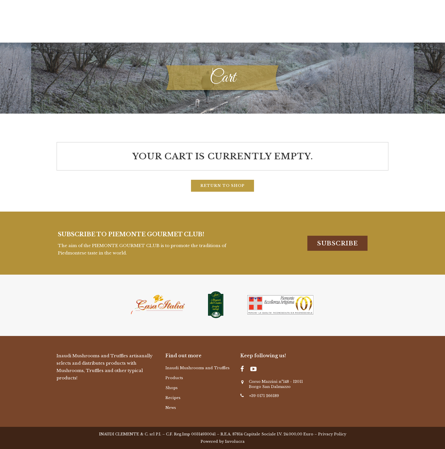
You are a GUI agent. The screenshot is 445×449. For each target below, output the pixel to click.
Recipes (172, 397)
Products (174, 377)
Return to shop (222, 185)
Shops (171, 387)
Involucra (235, 441)
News (170, 407)
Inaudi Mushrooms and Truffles (197, 368)
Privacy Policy (332, 434)
